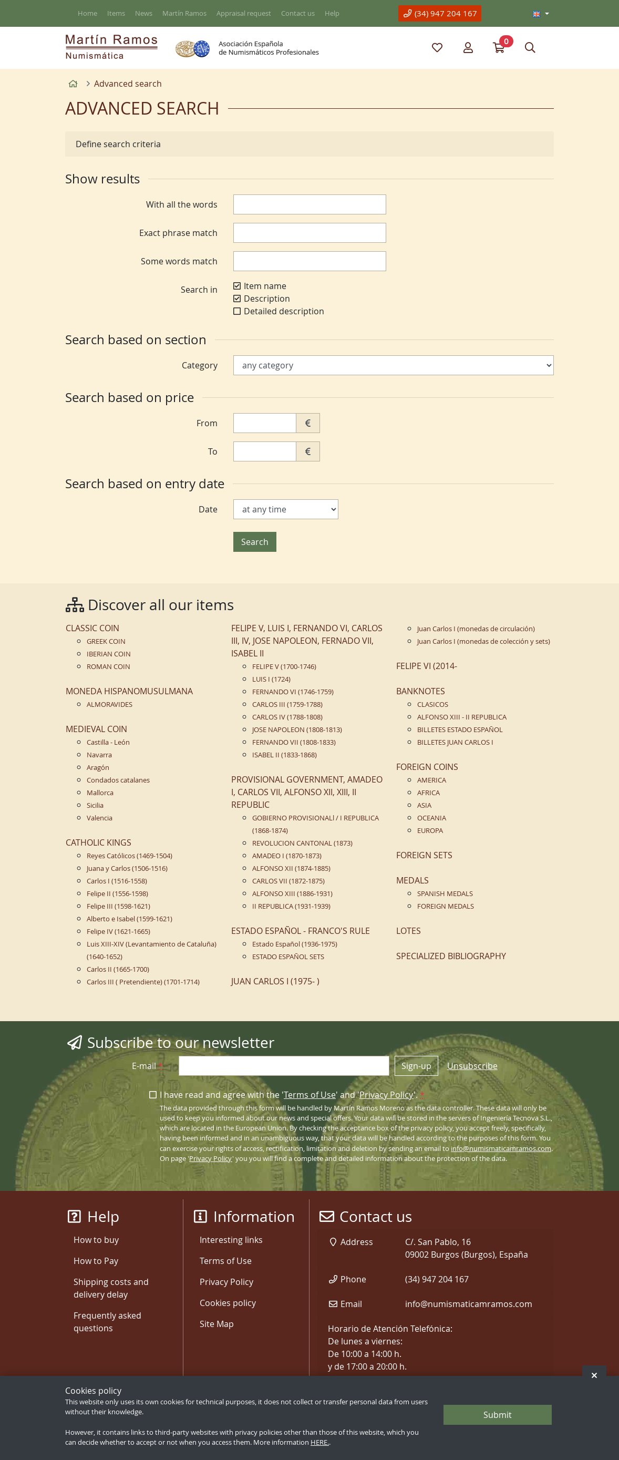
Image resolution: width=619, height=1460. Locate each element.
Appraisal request (243, 13)
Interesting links (231, 1240)
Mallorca (100, 792)
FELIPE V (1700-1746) (284, 666)
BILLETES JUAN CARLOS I (455, 742)
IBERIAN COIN (109, 654)
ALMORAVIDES (109, 704)
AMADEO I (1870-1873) (287, 855)
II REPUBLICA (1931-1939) (291, 906)
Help (332, 13)
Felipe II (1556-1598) (117, 893)
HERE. (320, 1442)
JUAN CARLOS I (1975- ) (275, 981)
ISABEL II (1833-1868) (284, 754)
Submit (497, 1415)
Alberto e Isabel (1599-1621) (129, 918)
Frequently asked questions (107, 1322)
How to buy (96, 1240)
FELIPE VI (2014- (426, 666)
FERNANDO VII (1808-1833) (294, 742)
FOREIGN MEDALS (445, 906)
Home (87, 13)
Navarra (99, 754)
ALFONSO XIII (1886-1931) (292, 893)
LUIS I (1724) (271, 679)
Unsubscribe (472, 1066)
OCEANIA (431, 818)
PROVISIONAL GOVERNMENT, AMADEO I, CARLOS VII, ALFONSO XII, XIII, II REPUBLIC (307, 792)
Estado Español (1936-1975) (294, 944)
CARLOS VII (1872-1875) (288, 881)
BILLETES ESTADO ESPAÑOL (460, 729)
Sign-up (416, 1066)
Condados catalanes (118, 780)
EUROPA (430, 830)
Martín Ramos (184, 13)
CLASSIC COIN (92, 628)
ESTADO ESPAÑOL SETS (288, 956)
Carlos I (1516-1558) (117, 881)
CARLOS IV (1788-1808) (287, 717)
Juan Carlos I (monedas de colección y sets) (483, 641)
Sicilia (95, 805)
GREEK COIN (106, 641)
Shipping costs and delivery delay (111, 1288)
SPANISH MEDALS (445, 893)
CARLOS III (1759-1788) (287, 704)
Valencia (99, 818)
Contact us (298, 13)
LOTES (408, 931)
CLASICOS (432, 704)
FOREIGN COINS (427, 767)
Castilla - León (108, 742)
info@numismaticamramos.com (501, 1148)
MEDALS (412, 880)
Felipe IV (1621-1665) (118, 931)
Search (255, 542)
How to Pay (96, 1261)
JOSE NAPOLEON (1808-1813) (297, 729)
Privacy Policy (386, 1095)
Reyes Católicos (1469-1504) (129, 855)
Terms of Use (310, 1095)
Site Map (217, 1324)
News (143, 13)
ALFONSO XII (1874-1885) (291, 868)
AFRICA (428, 792)
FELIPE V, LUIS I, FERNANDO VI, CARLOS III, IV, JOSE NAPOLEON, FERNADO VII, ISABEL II (307, 640)
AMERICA (431, 780)
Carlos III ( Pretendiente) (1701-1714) (143, 982)
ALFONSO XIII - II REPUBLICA (462, 717)
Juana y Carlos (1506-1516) (127, 868)
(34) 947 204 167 (440, 13)
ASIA (424, 805)
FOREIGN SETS (424, 855)
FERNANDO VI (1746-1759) (293, 691)
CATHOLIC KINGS (98, 842)
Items (116, 13)
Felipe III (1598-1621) (118, 906)
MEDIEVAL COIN (96, 729)
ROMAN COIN (108, 666)
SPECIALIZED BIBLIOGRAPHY (451, 956)
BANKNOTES (420, 691)
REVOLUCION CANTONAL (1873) (302, 843)
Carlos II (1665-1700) (118, 969)
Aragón (98, 767)
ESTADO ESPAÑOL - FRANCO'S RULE (300, 931)
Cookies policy (228, 1303)
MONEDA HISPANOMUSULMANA (129, 691)
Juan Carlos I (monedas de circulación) (476, 628)
